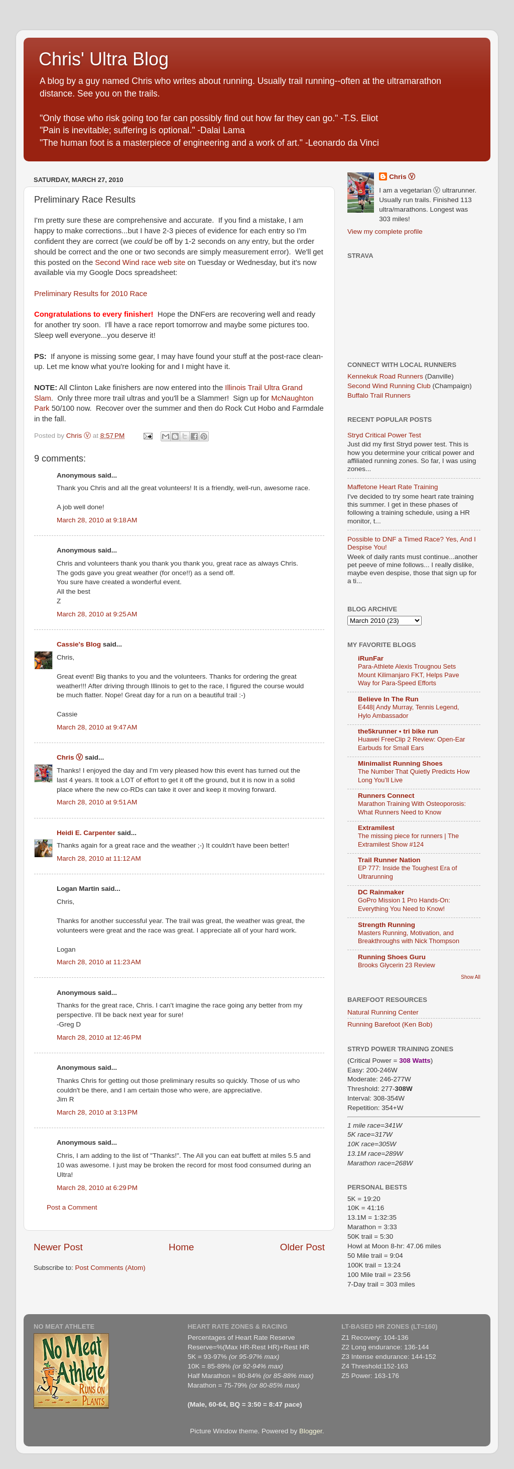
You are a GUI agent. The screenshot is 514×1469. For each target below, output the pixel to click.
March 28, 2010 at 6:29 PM (97, 1187)
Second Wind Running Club (389, 386)
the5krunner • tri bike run (398, 731)
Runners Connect (386, 795)
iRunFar (370, 658)
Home (181, 1247)
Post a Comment (72, 1207)
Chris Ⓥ (70, 757)
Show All (470, 977)
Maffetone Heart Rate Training (392, 487)
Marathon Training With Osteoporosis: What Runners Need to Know (412, 808)
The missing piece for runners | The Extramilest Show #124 (408, 840)
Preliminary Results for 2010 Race (90, 294)
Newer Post (58, 1247)
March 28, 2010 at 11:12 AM (99, 858)
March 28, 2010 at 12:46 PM (99, 1037)
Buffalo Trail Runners (379, 395)
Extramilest (376, 828)
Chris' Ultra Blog (104, 59)
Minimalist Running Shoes (400, 763)
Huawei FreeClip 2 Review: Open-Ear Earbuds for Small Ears (411, 744)
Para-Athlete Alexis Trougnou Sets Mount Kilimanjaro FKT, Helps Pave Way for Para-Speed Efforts (408, 675)
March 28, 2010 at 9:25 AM (97, 614)
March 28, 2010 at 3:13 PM (97, 1112)
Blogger (310, 1431)
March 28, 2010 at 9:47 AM (97, 727)
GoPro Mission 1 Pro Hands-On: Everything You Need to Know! (404, 904)
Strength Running (386, 925)
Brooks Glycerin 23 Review (396, 965)
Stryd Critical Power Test (384, 435)
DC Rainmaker (381, 892)
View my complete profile (385, 231)
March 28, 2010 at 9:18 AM (97, 520)
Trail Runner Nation (389, 860)
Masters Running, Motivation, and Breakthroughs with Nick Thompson (408, 937)
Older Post (302, 1247)
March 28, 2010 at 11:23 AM (99, 962)
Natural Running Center (383, 1012)
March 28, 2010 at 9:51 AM (97, 802)
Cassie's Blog (79, 644)
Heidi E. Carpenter (86, 833)
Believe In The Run (388, 699)
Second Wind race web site (140, 262)
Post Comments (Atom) (110, 1267)
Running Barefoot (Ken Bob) (390, 1024)
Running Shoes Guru (392, 957)
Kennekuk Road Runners (385, 376)
